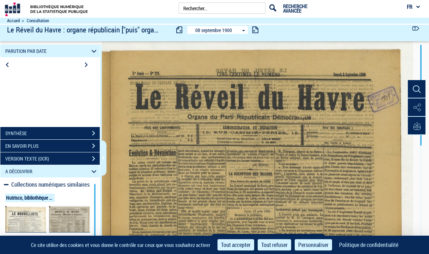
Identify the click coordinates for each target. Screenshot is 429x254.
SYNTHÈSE (52, 133)
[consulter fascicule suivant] (255, 30)
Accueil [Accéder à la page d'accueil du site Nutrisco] (13, 21)
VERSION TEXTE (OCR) (52, 159)
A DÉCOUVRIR (52, 171)
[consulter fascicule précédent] (180, 30)
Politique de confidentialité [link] (368, 245)
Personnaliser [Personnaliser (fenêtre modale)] (313, 245)
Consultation (38, 21)
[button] (416, 89)
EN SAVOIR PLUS (52, 146)
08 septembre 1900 (213, 30)
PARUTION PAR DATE (52, 51)
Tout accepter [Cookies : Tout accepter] (236, 245)
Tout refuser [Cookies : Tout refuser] (274, 245)
